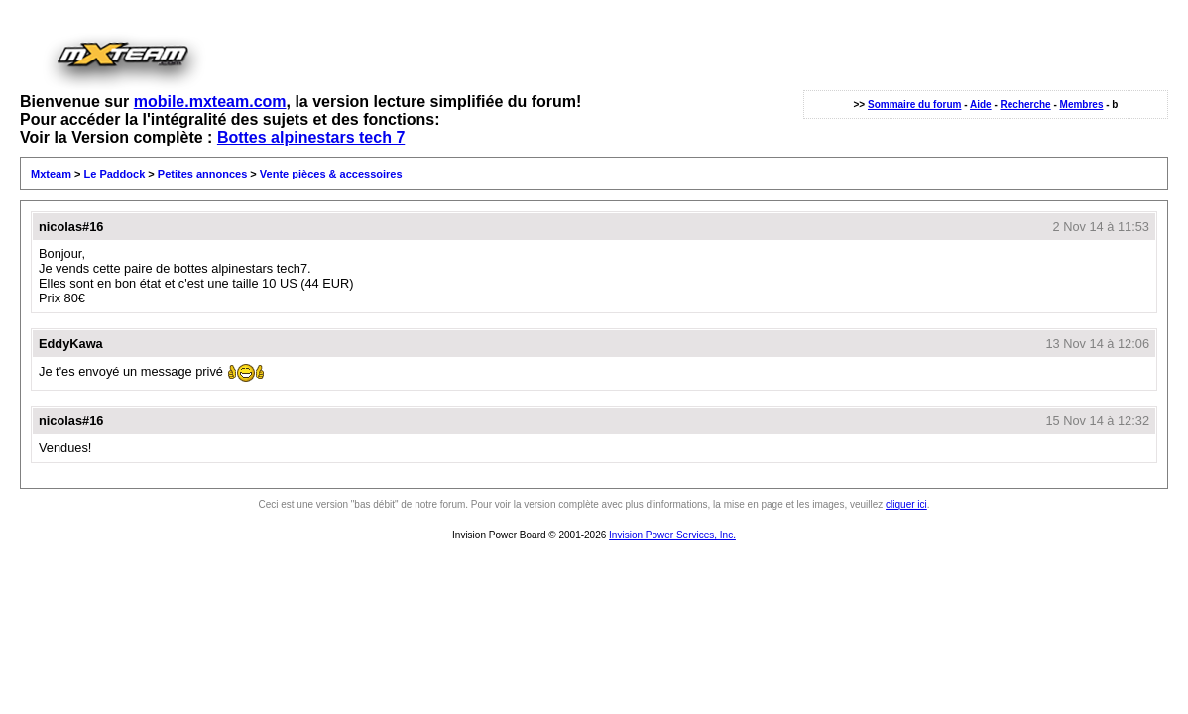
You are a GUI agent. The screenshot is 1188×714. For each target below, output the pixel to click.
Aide (981, 104)
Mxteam (51, 173)
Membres (1082, 104)
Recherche (1026, 104)
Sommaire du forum (914, 104)
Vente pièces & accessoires (331, 173)
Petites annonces (202, 173)
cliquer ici (906, 504)
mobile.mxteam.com (210, 101)
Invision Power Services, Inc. (672, 535)
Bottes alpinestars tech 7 (311, 137)
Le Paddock (115, 173)
